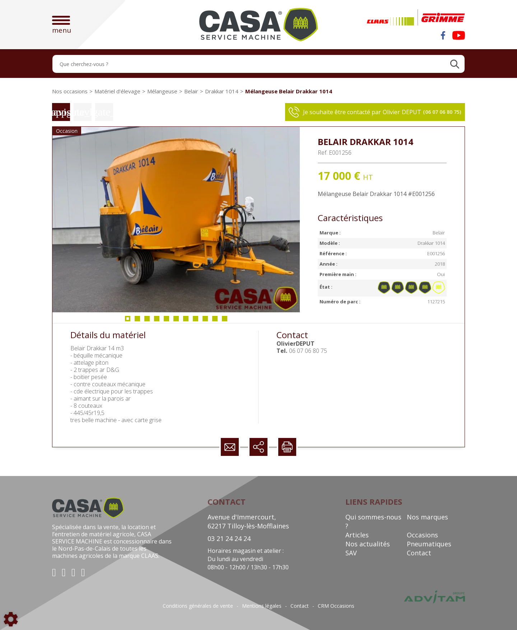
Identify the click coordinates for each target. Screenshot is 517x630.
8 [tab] (195, 320)
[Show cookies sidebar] (11, 619)
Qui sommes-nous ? (373, 521)
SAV (351, 553)
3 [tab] (147, 320)
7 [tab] (186, 320)
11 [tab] (226, 320)
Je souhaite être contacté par (375, 112)
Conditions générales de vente (198, 605)
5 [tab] (166, 320)
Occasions (422, 535)
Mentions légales (261, 605)
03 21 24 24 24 (229, 538)
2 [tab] (137, 320)
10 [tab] (216, 320)
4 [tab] (156, 320)
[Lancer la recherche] (455, 64)
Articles (357, 535)
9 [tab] (205, 320)
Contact (419, 553)
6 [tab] (176, 320)
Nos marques (427, 517)
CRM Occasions (336, 605)
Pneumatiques (429, 544)
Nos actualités (367, 544)
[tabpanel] (176, 219)
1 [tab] (127, 320)
